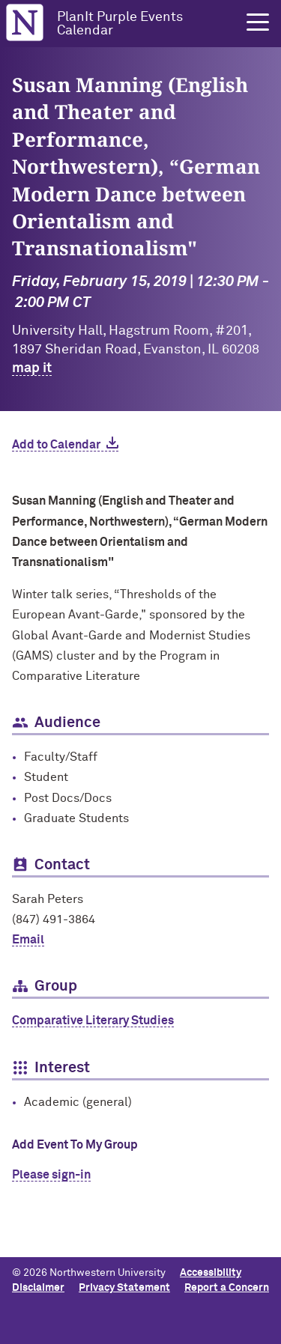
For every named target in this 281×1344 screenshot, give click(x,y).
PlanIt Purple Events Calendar (120, 23)
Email (28, 940)
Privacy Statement (124, 1288)
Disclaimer (38, 1288)
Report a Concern (226, 1288)
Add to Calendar (56, 445)
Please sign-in (51, 1175)
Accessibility (210, 1273)
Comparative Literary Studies (93, 1021)
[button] (258, 22)
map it (32, 368)
